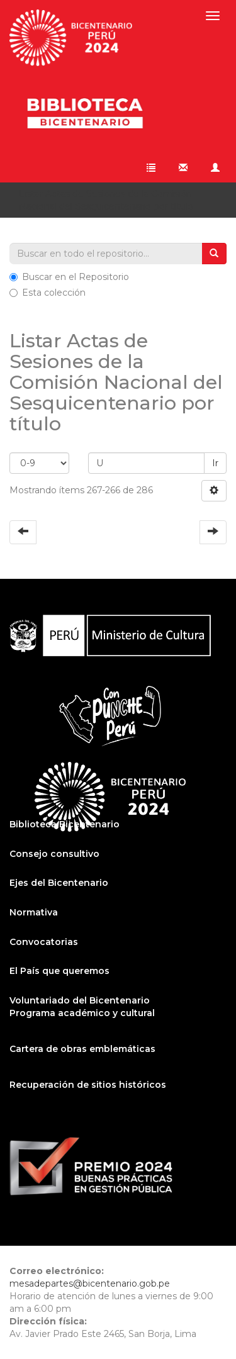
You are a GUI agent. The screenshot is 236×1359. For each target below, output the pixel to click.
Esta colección (47, 292)
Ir (215, 463)
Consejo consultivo (54, 853)
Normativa (33, 912)
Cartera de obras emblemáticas (82, 1048)
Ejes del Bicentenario (58, 882)
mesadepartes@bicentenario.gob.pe (89, 1283)
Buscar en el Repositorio (69, 276)
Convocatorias (43, 942)
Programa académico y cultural (82, 1013)
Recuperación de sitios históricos (87, 1084)
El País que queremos (59, 970)
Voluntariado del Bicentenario (79, 1000)
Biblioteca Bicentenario (64, 824)
